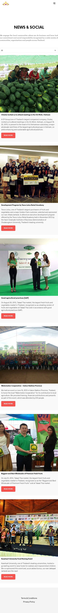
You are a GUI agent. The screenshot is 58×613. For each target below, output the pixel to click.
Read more (8, 135)
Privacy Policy (29, 602)
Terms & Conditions (29, 598)
